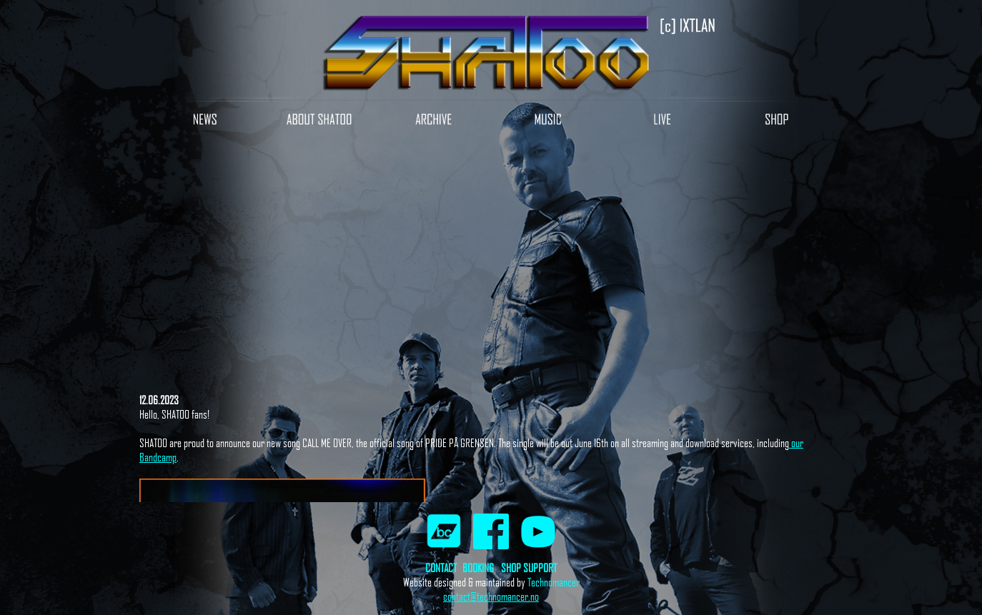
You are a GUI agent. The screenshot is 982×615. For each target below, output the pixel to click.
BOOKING (478, 568)
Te (531, 582)
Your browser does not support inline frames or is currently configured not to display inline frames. (491, 323)
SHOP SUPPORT (529, 568)
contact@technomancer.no (491, 596)
